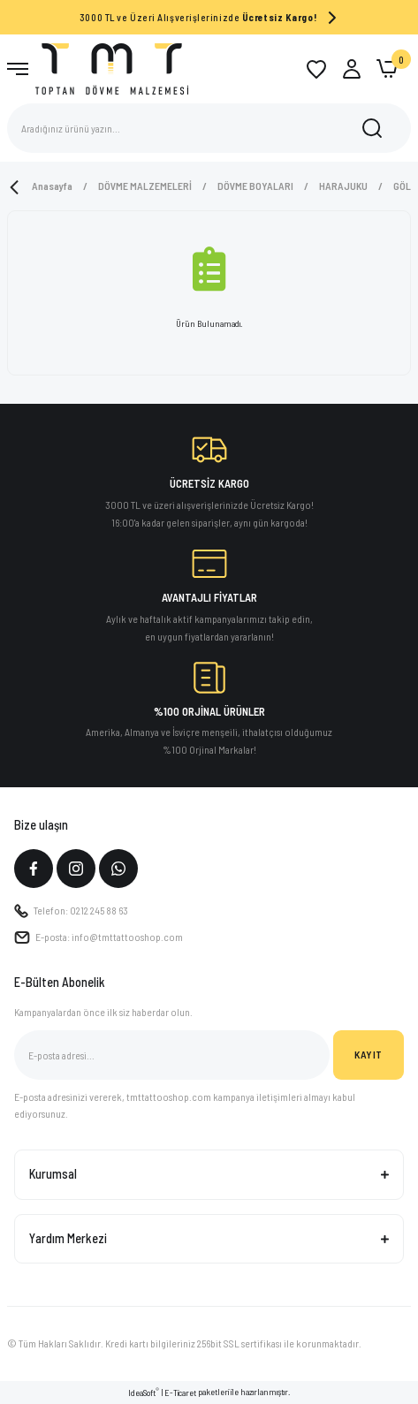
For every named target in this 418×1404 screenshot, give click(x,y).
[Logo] (111, 68)
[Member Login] (351, 69)
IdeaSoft (143, 1392)
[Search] (209, 128)
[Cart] (387, 69)
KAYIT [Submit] (368, 1054)
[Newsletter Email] (172, 1055)
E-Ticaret (180, 1392)
